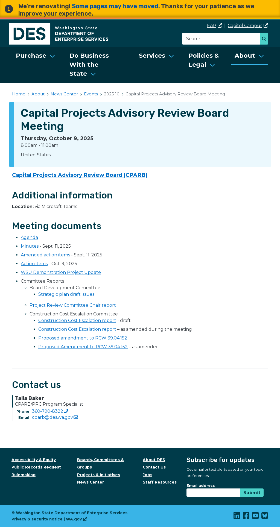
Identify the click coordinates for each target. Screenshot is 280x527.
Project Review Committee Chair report (73, 305)
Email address (200, 485)
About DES (154, 460)
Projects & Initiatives (98, 475)
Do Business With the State (89, 64)
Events (91, 93)
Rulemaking (23, 475)
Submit (251, 492)
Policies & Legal (203, 60)
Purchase (31, 55)
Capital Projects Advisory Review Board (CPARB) (79, 175)
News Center (64, 93)
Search (265, 39)
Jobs (147, 475)
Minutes (30, 246)
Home (18, 93)
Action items (34, 263)
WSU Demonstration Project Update (61, 272)
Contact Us (154, 467)
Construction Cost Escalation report (77, 320)
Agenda (29, 237)
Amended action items (45, 254)
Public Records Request (36, 467)
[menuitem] (35, 65)
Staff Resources (160, 482)
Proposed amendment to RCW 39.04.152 (82, 338)
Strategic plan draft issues (66, 294)
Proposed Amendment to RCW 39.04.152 (83, 346)
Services (152, 55)
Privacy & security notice (37, 519)
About (245, 55)
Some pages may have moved (115, 6)
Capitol (248, 25)
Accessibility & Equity (33, 460)
